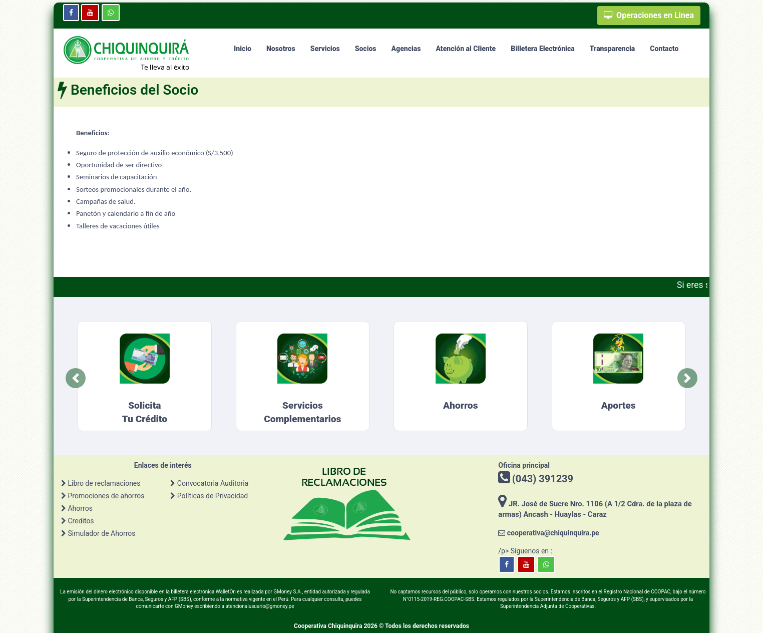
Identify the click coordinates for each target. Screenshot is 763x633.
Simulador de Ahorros (101, 533)
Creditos (81, 521)
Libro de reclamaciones (104, 483)
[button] (76, 378)
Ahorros (80, 508)
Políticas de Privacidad (212, 496)
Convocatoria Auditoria (212, 483)
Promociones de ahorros (106, 496)
